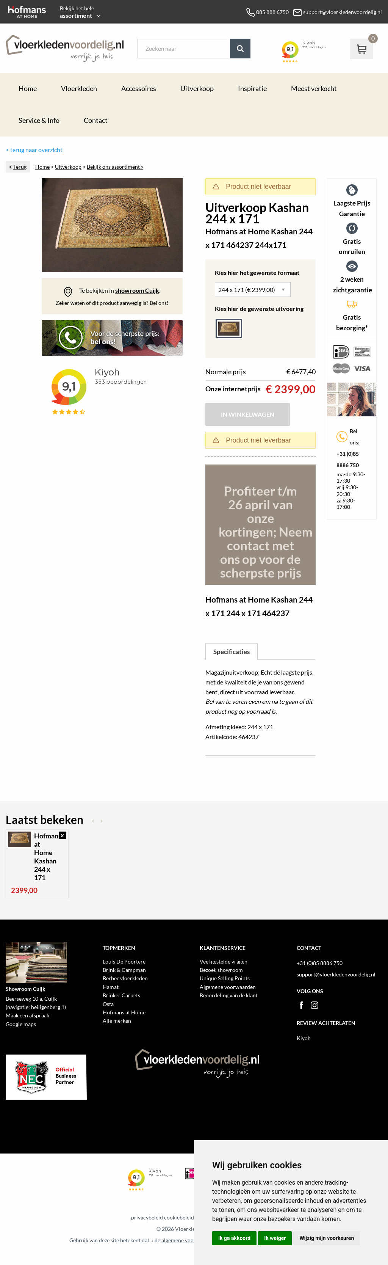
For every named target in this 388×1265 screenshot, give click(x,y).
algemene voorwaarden (188, 1240)
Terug (20, 167)
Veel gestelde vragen (223, 961)
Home (28, 89)
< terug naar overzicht (34, 149)
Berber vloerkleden (125, 978)
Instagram (314, 1005)
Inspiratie (252, 89)
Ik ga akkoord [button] (234, 1238)
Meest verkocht (314, 89)
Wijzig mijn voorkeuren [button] (326, 1238)
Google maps (21, 1024)
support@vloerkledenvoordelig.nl (336, 974)
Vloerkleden (79, 89)
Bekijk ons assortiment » (115, 167)
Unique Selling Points (225, 978)
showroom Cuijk (137, 290)
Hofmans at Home (124, 1012)
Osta (108, 1004)
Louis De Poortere (124, 961)
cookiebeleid (179, 1218)
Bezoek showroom (221, 970)
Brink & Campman (124, 970)
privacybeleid (147, 1218)
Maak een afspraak (27, 1015)
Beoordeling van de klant (229, 995)
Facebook (301, 1005)
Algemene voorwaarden (228, 987)
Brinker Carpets (121, 995)
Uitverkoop (197, 89)
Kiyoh (304, 1038)
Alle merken (117, 1020)
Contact (96, 120)
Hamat (111, 987)
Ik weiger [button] (275, 1238)
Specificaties (231, 652)
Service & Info (39, 120)
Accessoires (138, 89)
